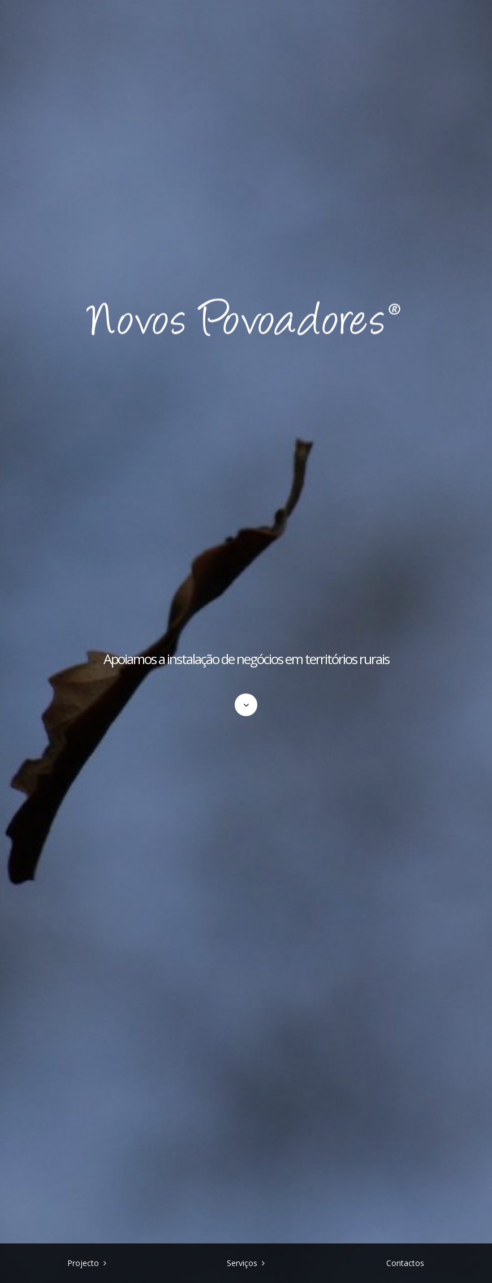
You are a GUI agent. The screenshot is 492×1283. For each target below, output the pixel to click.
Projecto (83, 1263)
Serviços (242, 1263)
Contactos (405, 1263)
